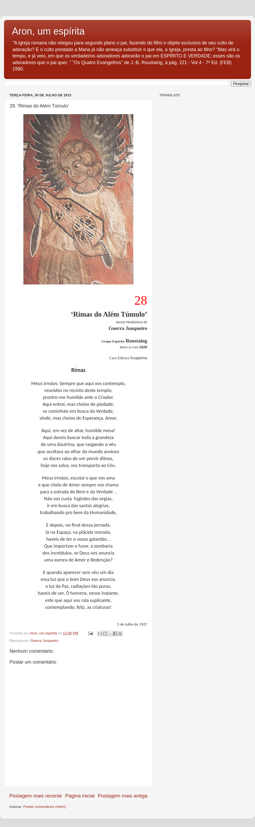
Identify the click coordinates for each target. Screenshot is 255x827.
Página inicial (80, 796)
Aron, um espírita (48, 31)
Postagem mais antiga (122, 796)
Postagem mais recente (35, 796)
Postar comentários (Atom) (44, 807)
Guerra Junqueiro (44, 641)
